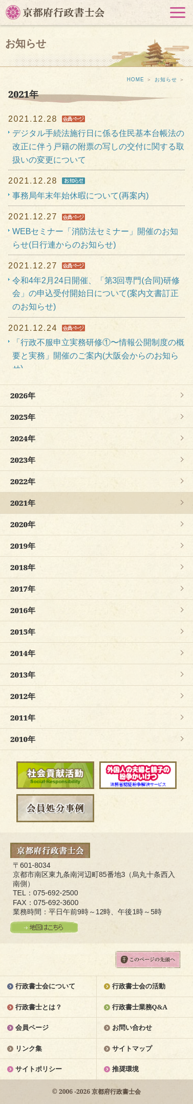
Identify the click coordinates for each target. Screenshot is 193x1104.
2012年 (22, 696)
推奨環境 (125, 1068)
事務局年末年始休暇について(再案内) (80, 195)
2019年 (22, 545)
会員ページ (32, 1027)
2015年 (22, 631)
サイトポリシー (38, 1068)
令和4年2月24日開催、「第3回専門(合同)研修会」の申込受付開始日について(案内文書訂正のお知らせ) (96, 293)
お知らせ (166, 79)
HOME (135, 79)
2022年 (22, 481)
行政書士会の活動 (138, 985)
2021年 (22, 503)
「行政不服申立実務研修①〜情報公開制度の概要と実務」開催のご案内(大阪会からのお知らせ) (98, 355)
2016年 (22, 610)
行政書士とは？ (38, 1006)
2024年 (22, 438)
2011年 (22, 717)
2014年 (22, 653)
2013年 (22, 674)
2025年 (22, 417)
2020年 (22, 524)
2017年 (22, 588)
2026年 (22, 395)
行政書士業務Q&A (139, 1006)
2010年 (22, 739)
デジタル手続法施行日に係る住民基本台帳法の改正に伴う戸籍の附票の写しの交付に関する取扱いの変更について (98, 146)
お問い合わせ (132, 1027)
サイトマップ (132, 1048)
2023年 (22, 460)
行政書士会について (45, 985)
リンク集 (28, 1048)
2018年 (22, 567)
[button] (177, 12)
